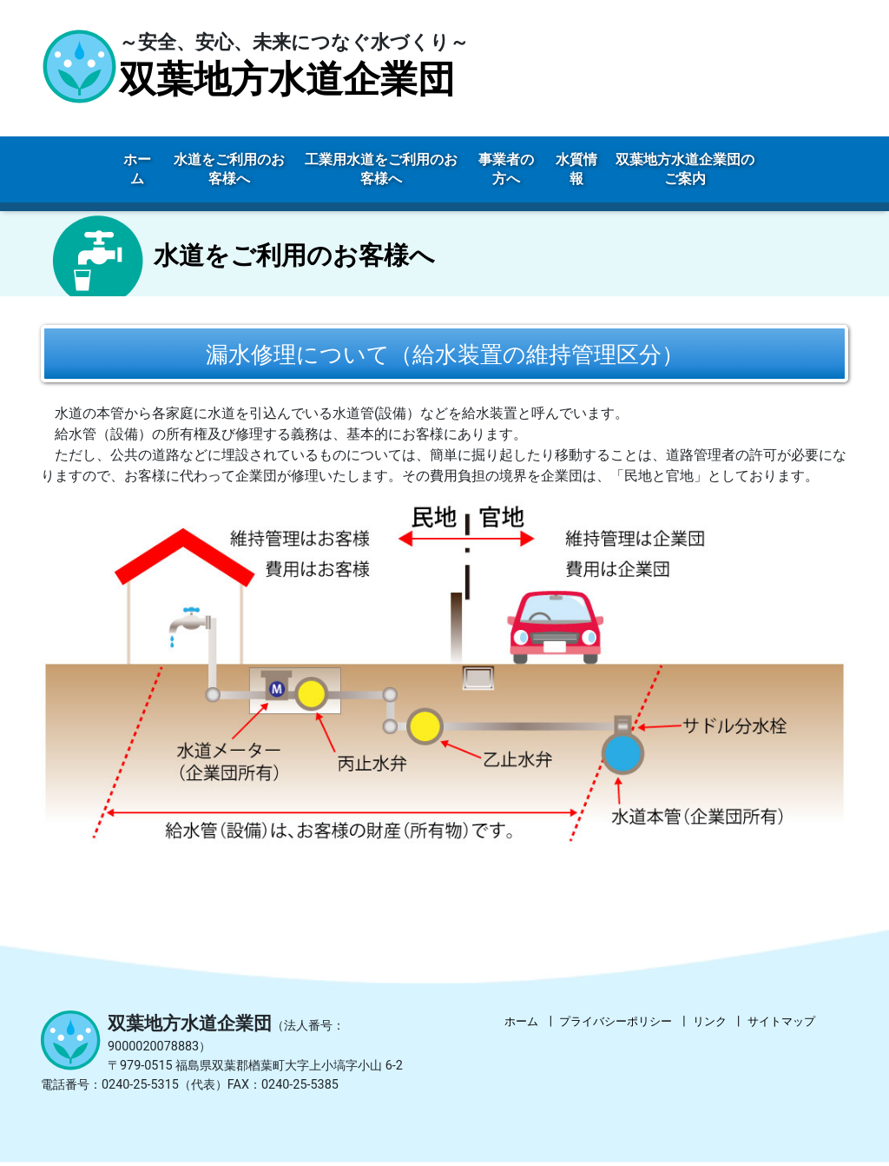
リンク (710, 1023)
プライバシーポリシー (615, 1023)
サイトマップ (781, 1023)
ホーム (521, 1023)
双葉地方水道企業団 (287, 79)
